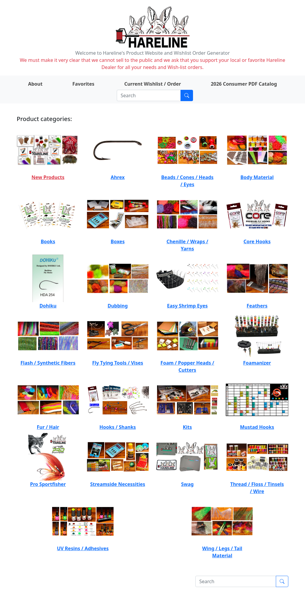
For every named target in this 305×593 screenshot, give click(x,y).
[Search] (149, 95)
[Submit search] (186, 95)
